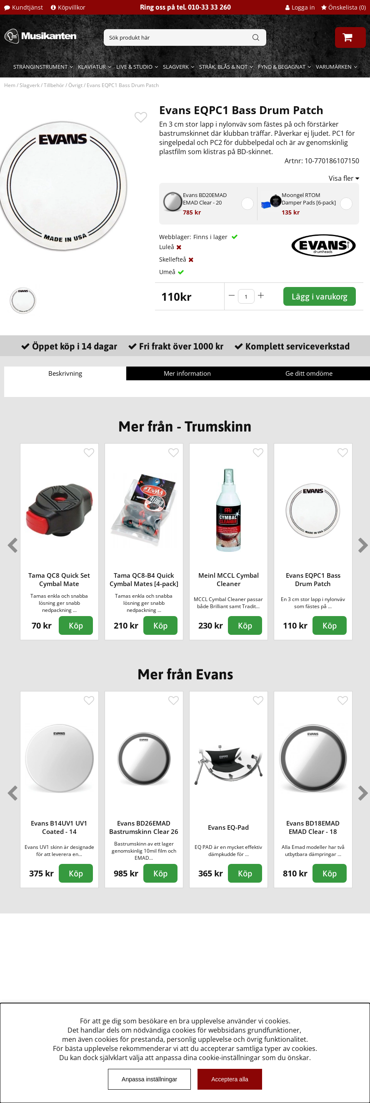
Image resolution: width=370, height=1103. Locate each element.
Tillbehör (54, 85)
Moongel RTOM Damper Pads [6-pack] (309, 198)
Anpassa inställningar (149, 1079)
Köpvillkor (71, 7)
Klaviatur (92, 66)
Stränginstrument (40, 66)
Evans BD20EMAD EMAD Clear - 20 (205, 198)
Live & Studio (134, 66)
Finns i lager (211, 237)
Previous (10, 542)
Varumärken (334, 66)
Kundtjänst (27, 7)
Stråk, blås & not (223, 66)
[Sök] (185, 37)
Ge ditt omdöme (308, 373)
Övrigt (75, 85)
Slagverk (176, 66)
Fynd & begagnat (281, 66)
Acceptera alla (229, 1079)
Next (362, 542)
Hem (9, 85)
